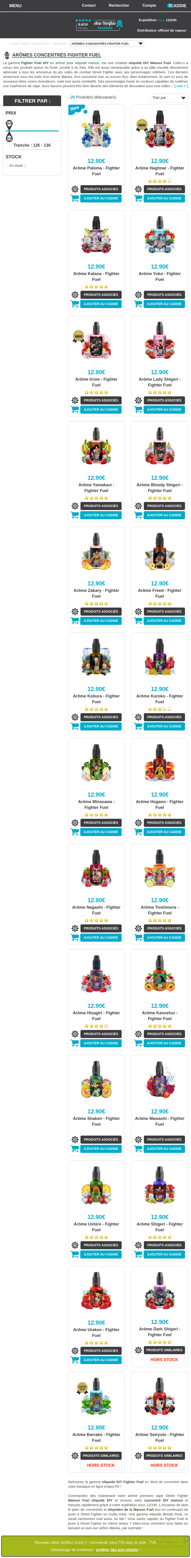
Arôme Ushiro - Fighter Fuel (96, 1227)
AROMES (59, 43)
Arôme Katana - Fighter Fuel (96, 276)
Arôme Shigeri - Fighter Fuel (160, 1227)
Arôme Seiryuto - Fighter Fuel (159, 1437)
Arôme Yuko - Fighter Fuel (160, 276)
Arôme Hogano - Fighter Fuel (160, 804)
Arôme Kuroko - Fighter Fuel (159, 699)
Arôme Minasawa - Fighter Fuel (96, 804)
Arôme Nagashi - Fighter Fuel (96, 910)
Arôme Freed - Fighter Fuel (160, 593)
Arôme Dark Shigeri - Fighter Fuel (159, 1332)
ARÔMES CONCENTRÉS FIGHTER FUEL (107, 44)
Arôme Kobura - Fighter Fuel (96, 699)
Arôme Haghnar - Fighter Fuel (159, 171)
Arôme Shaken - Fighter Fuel (96, 1121)
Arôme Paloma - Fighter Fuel (96, 171)
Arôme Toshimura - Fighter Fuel (160, 910)
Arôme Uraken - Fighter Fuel (96, 1332)
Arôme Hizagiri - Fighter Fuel (96, 1016)
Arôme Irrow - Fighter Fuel (96, 382)
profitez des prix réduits (117, 1550)
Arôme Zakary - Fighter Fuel (96, 593)
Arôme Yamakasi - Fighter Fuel (96, 488)
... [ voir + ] (179, 86)
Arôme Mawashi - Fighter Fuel (160, 1121)
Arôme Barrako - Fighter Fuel (96, 1437)
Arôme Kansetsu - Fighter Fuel (160, 1016)
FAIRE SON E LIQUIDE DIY (30, 43)
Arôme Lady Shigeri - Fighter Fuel (160, 382)
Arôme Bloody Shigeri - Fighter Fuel (160, 488)
